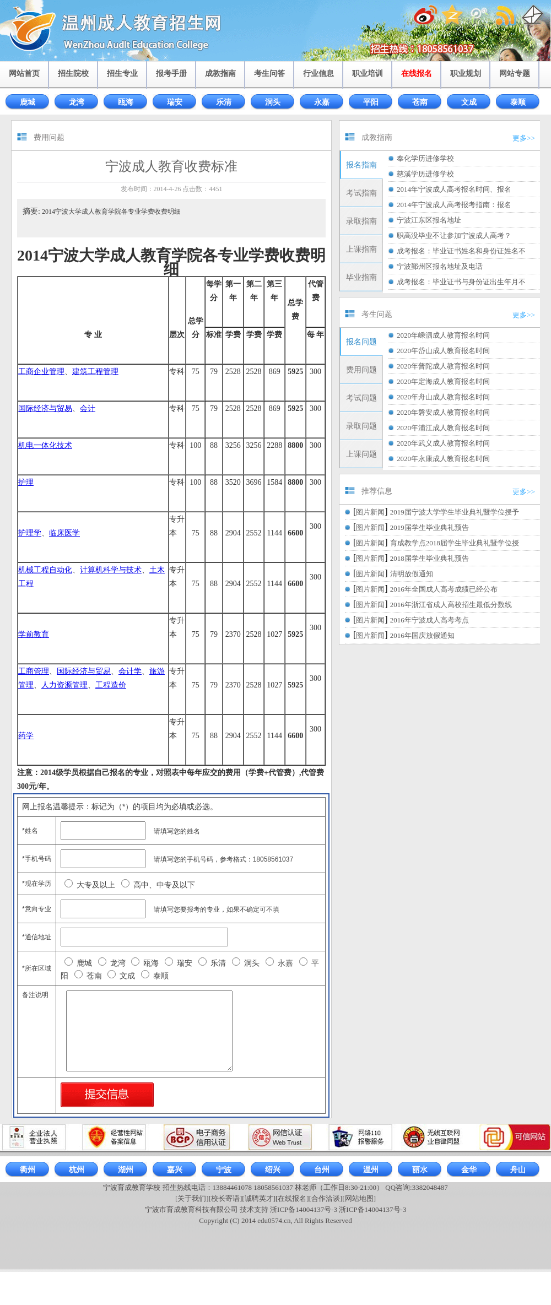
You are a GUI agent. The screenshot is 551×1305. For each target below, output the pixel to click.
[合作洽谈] (326, 1198)
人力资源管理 (64, 685)
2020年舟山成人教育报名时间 (443, 397)
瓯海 (125, 102)
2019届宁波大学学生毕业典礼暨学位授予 (454, 512)
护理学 (29, 533)
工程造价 (110, 685)
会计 (87, 408)
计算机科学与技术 (111, 570)
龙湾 (76, 102)
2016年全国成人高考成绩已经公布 (444, 589)
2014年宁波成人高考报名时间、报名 (454, 189)
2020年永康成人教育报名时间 (443, 458)
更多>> (523, 138)
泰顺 (518, 102)
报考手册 (171, 73)
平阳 (371, 102)
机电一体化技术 (45, 445)
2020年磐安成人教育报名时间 (443, 412)
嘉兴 (174, 1170)
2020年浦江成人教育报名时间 (443, 428)
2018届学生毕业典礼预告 (429, 558)
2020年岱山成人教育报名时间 (443, 350)
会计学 (130, 671)
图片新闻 (370, 512)
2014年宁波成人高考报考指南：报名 (454, 205)
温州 (371, 1170)
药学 (26, 736)
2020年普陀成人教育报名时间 (443, 366)
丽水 (420, 1170)
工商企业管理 (41, 371)
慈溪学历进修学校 (425, 174)
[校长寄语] (225, 1198)
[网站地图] (359, 1198)
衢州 (27, 1170)
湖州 (125, 1170)
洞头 (272, 102)
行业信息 (318, 73)
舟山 (518, 1170)
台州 (321, 1170)
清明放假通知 (411, 574)
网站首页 (24, 73)
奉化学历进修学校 (425, 158)
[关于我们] (192, 1198)
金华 (469, 1170)
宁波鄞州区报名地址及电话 (440, 266)
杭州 (76, 1170)
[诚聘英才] (259, 1198)
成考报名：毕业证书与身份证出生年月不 (461, 282)
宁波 (223, 1170)
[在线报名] (292, 1198)
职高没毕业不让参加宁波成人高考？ (454, 235)
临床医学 (64, 533)
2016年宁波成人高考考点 (429, 620)
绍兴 (272, 1170)
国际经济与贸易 (45, 408)
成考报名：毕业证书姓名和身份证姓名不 (461, 251)
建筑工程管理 (95, 371)
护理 (26, 482)
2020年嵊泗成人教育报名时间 (443, 335)
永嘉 (321, 102)
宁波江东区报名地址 (429, 220)
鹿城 (27, 102)
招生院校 (73, 73)
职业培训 (367, 73)
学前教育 (33, 634)
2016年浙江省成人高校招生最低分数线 (451, 604)
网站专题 (514, 73)
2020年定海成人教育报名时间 (443, 381)
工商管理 (33, 671)
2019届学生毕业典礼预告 (429, 527)
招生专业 (122, 73)
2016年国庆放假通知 (422, 635)
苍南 (420, 102)
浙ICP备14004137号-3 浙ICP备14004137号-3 (338, 1209)
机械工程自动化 (45, 570)
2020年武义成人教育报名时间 (443, 443)
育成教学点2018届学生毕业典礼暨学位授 (454, 543)
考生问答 (269, 73)
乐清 (223, 102)
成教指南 (220, 73)
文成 (469, 102)
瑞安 (174, 102)
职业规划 (465, 73)
